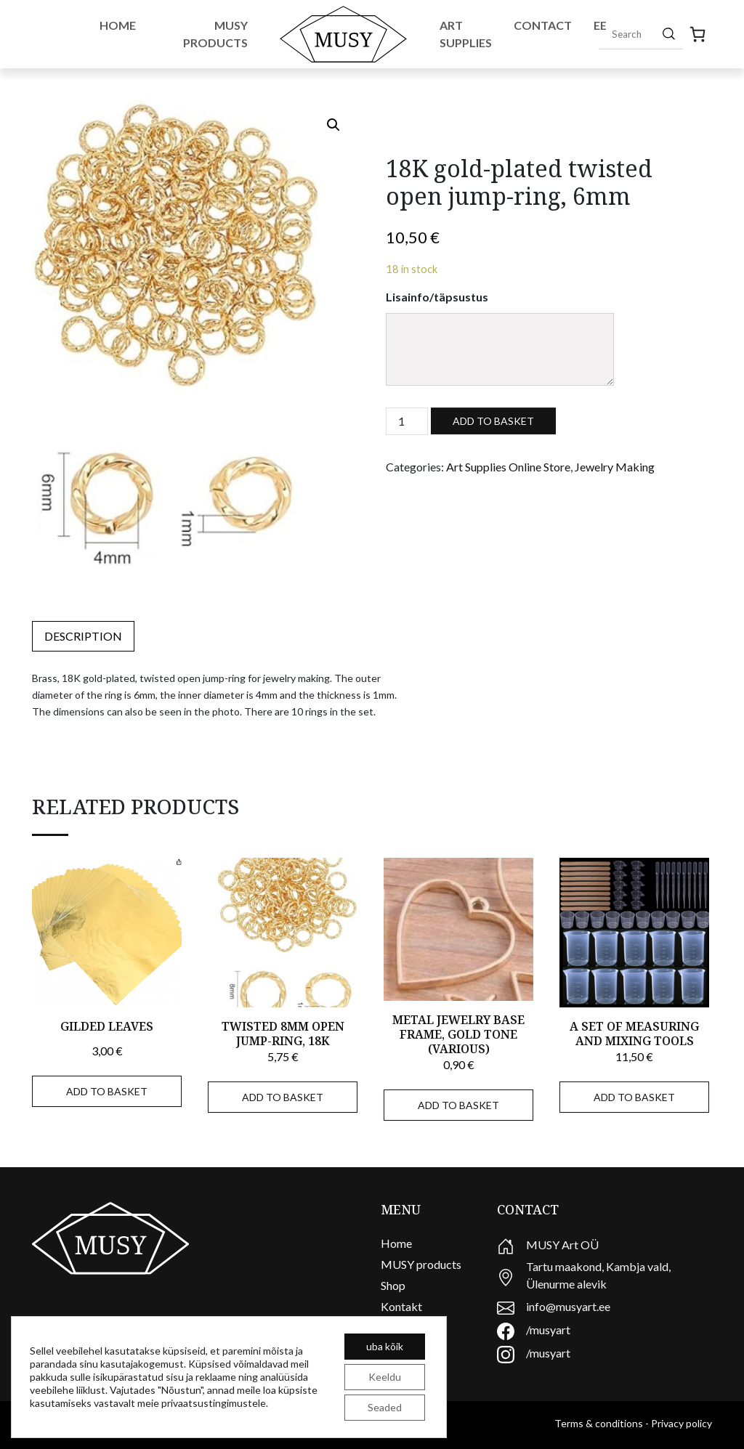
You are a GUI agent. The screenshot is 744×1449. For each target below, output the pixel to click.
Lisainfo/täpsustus (437, 297)
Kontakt (401, 1306)
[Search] (669, 33)
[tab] (83, 636)
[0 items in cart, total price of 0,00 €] (697, 34)
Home (118, 25)
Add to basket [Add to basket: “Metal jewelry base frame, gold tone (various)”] (458, 1105)
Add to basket (493, 421)
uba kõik (384, 1346)
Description (83, 636)
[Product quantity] (407, 421)
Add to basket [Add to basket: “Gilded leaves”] (106, 1091)
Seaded (385, 1407)
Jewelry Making (615, 467)
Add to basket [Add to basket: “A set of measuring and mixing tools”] (634, 1097)
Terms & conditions (598, 1423)
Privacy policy (681, 1423)
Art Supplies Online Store (508, 467)
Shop (393, 1285)
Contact (543, 25)
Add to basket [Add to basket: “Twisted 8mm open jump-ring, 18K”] (282, 1097)
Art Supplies (466, 33)
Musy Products (215, 33)
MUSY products (421, 1264)
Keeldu (384, 1377)
